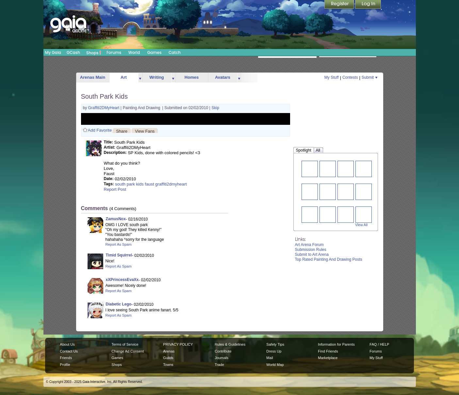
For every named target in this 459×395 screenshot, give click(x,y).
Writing (156, 77)
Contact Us (69, 351)
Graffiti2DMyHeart (104, 108)
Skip (215, 108)
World (134, 52)
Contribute (223, 351)
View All (361, 225)
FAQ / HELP (379, 344)
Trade (219, 365)
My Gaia (53, 52)
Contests (350, 77)
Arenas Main (92, 77)
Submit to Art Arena (312, 254)
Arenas (168, 351)
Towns (168, 365)
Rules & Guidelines (230, 344)
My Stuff (331, 77)
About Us (67, 344)
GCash (73, 52)
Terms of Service (124, 344)
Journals (221, 358)
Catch (175, 52)
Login (368, 5)
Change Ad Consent (127, 351)
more (140, 77)
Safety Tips (275, 344)
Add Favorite (100, 130)
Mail (269, 358)
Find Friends (328, 351)
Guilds (168, 358)
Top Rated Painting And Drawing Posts (328, 259)
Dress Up (273, 351)
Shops (93, 52)
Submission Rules (310, 249)
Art (124, 77)
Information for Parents (336, 344)
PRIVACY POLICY (178, 344)
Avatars (222, 77)
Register (339, 5)
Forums (114, 52)
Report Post (115, 189)
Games (154, 52)
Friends (66, 358)
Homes (192, 77)
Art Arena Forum (309, 244)
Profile (65, 365)
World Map (275, 365)
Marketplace (327, 358)
